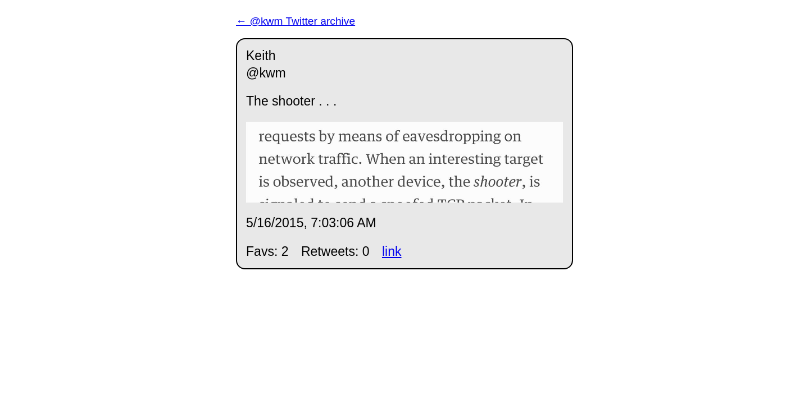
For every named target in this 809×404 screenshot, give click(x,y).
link (392, 251)
